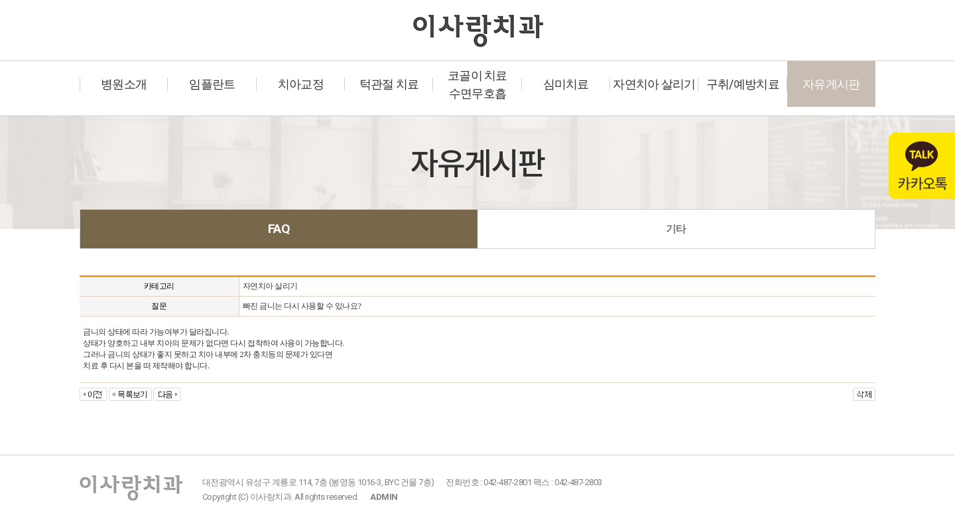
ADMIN (383, 497)
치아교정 (301, 84)
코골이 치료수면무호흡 (477, 84)
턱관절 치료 (389, 84)
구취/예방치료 (742, 84)
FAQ (279, 228)
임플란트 (212, 84)
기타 (676, 228)
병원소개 (124, 84)
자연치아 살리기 (654, 84)
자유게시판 (831, 84)
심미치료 (566, 84)
